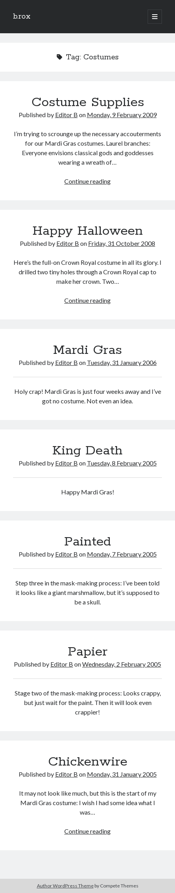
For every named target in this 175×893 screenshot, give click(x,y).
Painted (87, 542)
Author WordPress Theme (65, 886)
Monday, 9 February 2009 (122, 114)
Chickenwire (87, 762)
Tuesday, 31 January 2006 (122, 362)
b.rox (22, 16)
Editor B (66, 114)
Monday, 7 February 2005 (122, 554)
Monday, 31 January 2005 (122, 774)
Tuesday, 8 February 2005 (122, 463)
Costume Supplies (87, 102)
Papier (88, 652)
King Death (87, 451)
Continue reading (87, 181)
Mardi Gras (87, 350)
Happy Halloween (88, 231)
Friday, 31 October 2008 (121, 243)
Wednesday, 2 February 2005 (121, 664)
